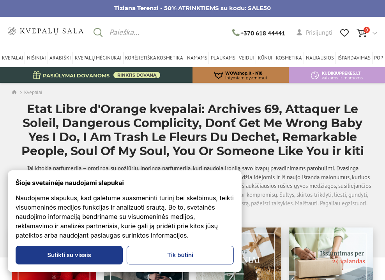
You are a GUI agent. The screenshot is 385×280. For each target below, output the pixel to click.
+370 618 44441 (259, 33)
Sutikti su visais (69, 255)
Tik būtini (180, 255)
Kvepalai (33, 92)
